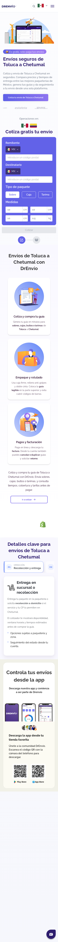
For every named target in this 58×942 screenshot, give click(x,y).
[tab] (23, 567)
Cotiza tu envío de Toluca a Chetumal (25, 97)
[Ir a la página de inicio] (9, 6)
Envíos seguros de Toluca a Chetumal (24, 61)
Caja (28, 194)
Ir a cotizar (29, 499)
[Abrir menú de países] (43, 5)
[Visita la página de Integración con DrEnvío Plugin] (23, 524)
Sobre (12, 194)
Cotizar (29, 230)
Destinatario (14, 164)
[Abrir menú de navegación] (52, 6)
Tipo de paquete (18, 187)
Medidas (12, 202)
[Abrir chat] (51, 934)
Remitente (13, 142)
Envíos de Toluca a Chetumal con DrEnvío (29, 262)
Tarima (45, 194)
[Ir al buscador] (34, 6)
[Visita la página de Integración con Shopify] (48, 524)
